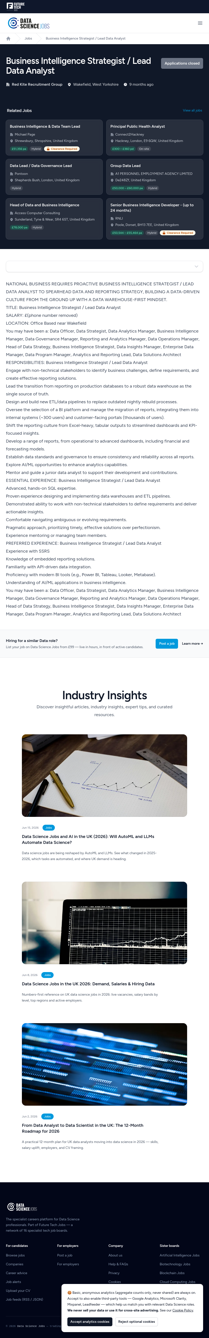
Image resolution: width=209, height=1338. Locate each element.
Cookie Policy (182, 1310)
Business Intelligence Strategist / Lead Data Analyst (85, 38)
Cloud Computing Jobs (177, 1282)
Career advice (16, 1273)
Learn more (192, 643)
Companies (14, 1264)
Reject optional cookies (136, 1322)
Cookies (114, 1282)
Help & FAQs (118, 1264)
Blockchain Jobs (172, 1273)
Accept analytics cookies (89, 1322)
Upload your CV (18, 1291)
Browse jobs (15, 1255)
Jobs (28, 38)
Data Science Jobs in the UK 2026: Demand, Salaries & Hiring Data (88, 984)
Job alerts (13, 1282)
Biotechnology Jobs (175, 1264)
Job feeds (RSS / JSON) (24, 1299)
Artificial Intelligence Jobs (180, 1255)
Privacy (113, 1273)
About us (115, 1255)
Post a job (167, 643)
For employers (68, 1264)
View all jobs (192, 110)
